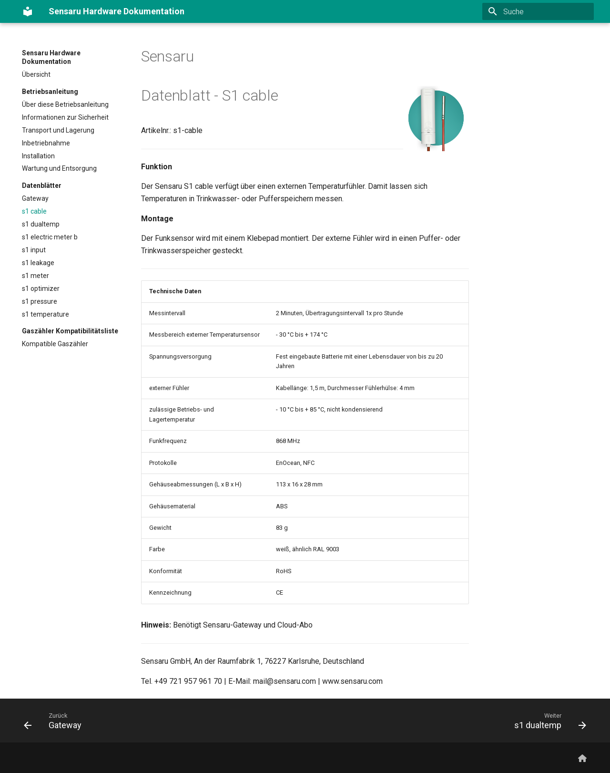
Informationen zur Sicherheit (65, 117)
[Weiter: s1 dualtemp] (547, 721)
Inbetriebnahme (46, 143)
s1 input (34, 250)
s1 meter (35, 275)
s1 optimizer (41, 288)
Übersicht (36, 74)
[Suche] (538, 11)
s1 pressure (39, 301)
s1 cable (34, 211)
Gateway (35, 198)
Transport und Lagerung (58, 130)
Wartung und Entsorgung (59, 168)
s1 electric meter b (50, 237)
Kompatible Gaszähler (55, 344)
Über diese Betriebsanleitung (65, 104)
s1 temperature (45, 314)
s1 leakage (38, 263)
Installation (38, 156)
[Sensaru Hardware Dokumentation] (27, 11)
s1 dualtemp (41, 224)
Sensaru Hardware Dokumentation (51, 57)
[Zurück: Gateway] (55, 721)
